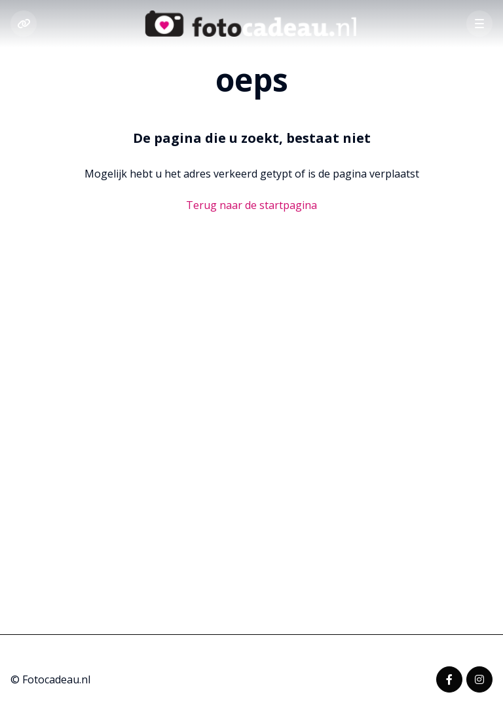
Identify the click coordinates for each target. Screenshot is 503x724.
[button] (479, 23)
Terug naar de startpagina (251, 205)
